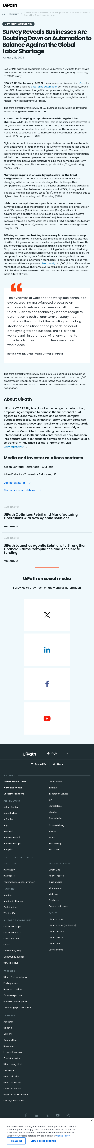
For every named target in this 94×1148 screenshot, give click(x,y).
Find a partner (11, 983)
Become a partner (13, 989)
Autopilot (8, 849)
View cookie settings (43, 1141)
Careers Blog (10, 1040)
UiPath (54, 943)
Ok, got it (16, 1141)
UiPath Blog (54, 869)
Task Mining (55, 843)
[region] (47, 1133)
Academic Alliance (13, 901)
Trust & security (12, 1058)
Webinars (53, 894)
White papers (56, 888)
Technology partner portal (17, 1007)
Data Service (55, 781)
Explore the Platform (15, 781)
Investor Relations (13, 1052)
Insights (53, 787)
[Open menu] (90, 5)
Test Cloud (54, 849)
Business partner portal (15, 1001)
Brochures (54, 900)
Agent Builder (10, 813)
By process (9, 875)
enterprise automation (44, 86)
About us (8, 1021)
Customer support (14, 793)
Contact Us (38, 764)
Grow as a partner (13, 995)
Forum (7, 944)
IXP (50, 799)
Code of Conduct (13, 1088)
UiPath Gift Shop (12, 1076)
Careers (8, 1033)
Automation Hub (12, 837)
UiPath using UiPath (13, 1064)
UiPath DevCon (56, 937)
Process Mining (56, 825)
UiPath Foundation (13, 1082)
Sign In (58, 764)
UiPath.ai (8, 1027)
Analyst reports (56, 875)
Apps (6, 825)
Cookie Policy (63, 1135)
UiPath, (81, 83)
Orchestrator (55, 818)
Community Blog (12, 950)
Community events (14, 956)
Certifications (11, 907)
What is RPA (9, 913)
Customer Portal (12, 932)
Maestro (53, 812)
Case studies (55, 882)
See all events (56, 949)
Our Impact (9, 1070)
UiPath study (48, 263)
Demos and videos (58, 906)
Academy (9, 895)
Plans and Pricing (13, 787)
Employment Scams (14, 1100)
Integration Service (58, 793)
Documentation (12, 938)
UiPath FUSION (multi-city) (62, 925)
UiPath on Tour (56, 931)
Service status (11, 962)
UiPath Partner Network (15, 977)
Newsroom (9, 1046)
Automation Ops (12, 843)
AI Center (8, 819)
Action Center (11, 807)
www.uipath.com (15, 446)
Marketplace (55, 806)
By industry (9, 869)
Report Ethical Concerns (16, 1094)
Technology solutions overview (19, 882)
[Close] (92, 1120)
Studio (52, 837)
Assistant (8, 831)
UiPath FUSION (56, 919)
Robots (52, 831)
